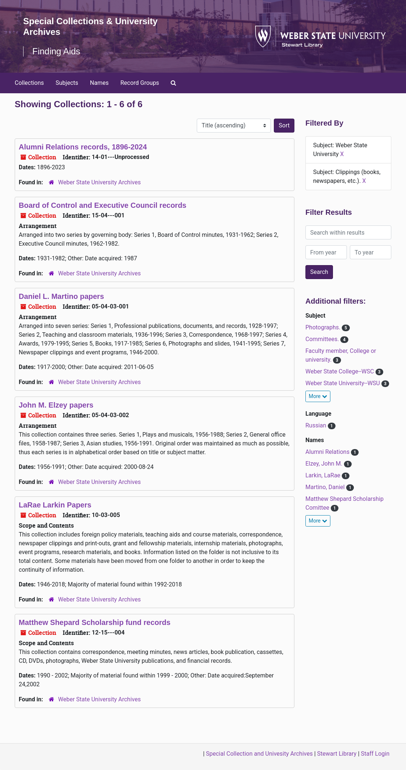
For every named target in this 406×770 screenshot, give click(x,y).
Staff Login (375, 753)
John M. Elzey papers (56, 405)
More (318, 396)
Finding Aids (56, 51)
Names (99, 82)
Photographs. (323, 327)
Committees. (322, 339)
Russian (316, 425)
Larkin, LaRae (323, 475)
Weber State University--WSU (343, 383)
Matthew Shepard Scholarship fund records (94, 622)
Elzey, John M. (324, 463)
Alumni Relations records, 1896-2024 (83, 147)
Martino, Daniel (325, 487)
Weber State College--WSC (340, 371)
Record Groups (139, 82)
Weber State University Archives (99, 182)
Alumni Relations (328, 451)
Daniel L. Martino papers (61, 296)
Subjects (67, 82)
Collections (29, 82)
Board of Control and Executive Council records (102, 205)
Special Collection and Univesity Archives (259, 753)
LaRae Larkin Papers (55, 505)
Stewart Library (336, 753)
